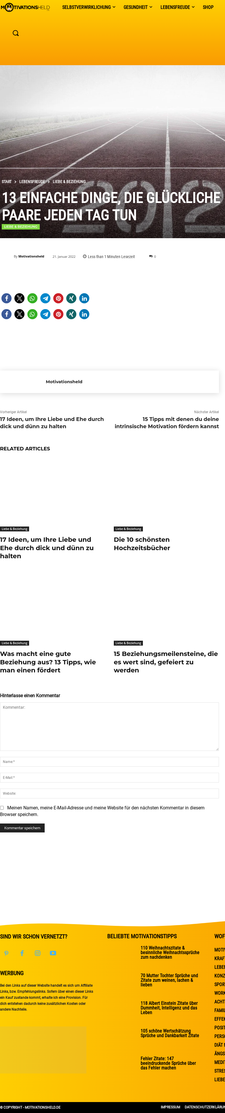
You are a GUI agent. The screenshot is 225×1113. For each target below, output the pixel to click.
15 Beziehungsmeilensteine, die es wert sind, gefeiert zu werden (166, 662)
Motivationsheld (31, 256)
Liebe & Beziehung (69, 181)
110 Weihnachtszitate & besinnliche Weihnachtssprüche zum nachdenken (170, 952)
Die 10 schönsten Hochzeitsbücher (142, 544)
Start (7, 181)
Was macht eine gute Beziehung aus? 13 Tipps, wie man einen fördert (48, 662)
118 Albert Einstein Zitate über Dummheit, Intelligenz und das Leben (169, 1008)
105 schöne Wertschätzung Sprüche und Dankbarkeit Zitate (170, 1033)
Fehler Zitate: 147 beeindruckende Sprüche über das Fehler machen (168, 1063)
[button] (6, 298)
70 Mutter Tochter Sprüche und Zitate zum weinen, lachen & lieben (169, 980)
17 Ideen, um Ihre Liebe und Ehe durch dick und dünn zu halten (47, 548)
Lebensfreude (32, 181)
